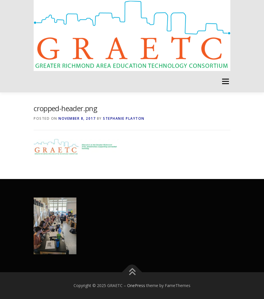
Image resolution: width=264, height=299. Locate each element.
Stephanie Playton (124, 118)
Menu (225, 81)
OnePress (136, 285)
